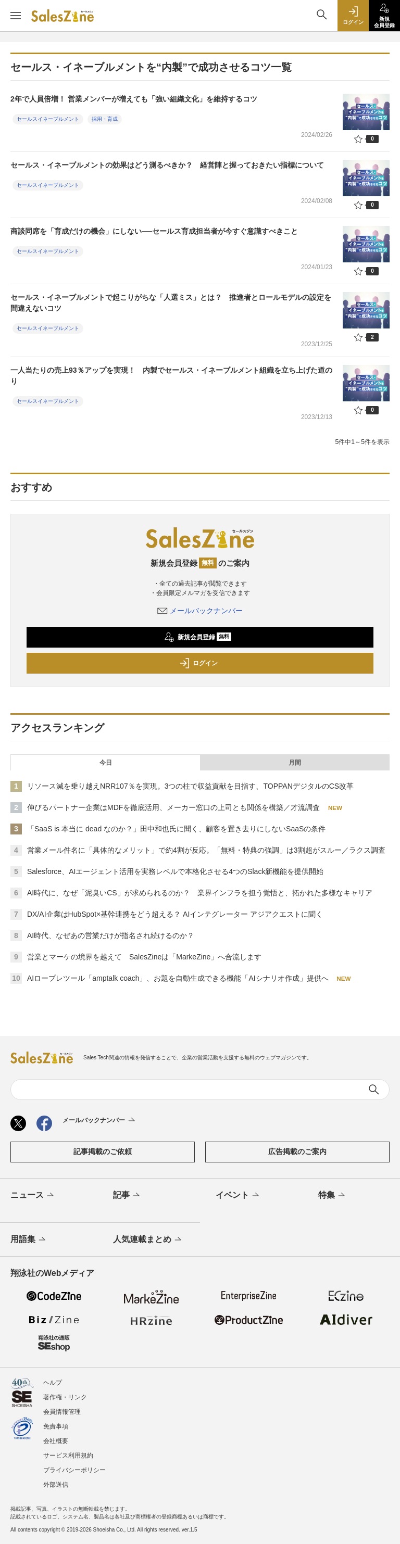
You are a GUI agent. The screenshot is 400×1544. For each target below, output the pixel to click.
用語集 (28, 1240)
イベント (238, 1196)
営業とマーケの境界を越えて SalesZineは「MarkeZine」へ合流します (144, 957)
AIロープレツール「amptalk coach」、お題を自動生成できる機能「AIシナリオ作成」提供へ (178, 978)
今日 (105, 762)
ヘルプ (52, 1382)
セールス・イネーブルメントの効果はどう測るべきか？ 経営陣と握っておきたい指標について (167, 165)
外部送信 (55, 1484)
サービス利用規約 (68, 1455)
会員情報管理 (62, 1411)
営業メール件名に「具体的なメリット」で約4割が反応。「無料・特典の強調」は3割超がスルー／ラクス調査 (206, 850)
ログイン (198, 663)
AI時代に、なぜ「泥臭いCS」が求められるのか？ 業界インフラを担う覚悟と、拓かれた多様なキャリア (199, 893)
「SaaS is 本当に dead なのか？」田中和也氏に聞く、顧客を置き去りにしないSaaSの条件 (176, 829)
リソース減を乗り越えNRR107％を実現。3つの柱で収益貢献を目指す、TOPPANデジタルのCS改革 (190, 786)
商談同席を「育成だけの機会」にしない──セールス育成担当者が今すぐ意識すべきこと (154, 231)
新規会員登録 (197, 637)
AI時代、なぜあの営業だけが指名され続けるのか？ (110, 935)
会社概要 (55, 1441)
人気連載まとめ (148, 1240)
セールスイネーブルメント (48, 119)
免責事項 (55, 1426)
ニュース (33, 1196)
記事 (127, 1196)
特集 (332, 1196)
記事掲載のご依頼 (102, 1151)
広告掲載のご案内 (297, 1151)
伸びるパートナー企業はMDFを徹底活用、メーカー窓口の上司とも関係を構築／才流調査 (173, 807)
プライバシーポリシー (74, 1470)
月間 (295, 762)
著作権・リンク (65, 1397)
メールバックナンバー (200, 610)
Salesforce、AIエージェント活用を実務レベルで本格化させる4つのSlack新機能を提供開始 (175, 871)
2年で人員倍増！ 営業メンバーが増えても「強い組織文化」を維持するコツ (133, 99)
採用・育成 (105, 119)
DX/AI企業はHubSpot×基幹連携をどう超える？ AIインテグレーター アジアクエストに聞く (175, 914)
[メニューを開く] (15, 15)
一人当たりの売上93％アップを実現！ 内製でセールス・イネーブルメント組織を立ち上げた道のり (171, 375)
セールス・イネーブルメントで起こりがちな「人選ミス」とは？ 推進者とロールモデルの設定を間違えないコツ (170, 302)
